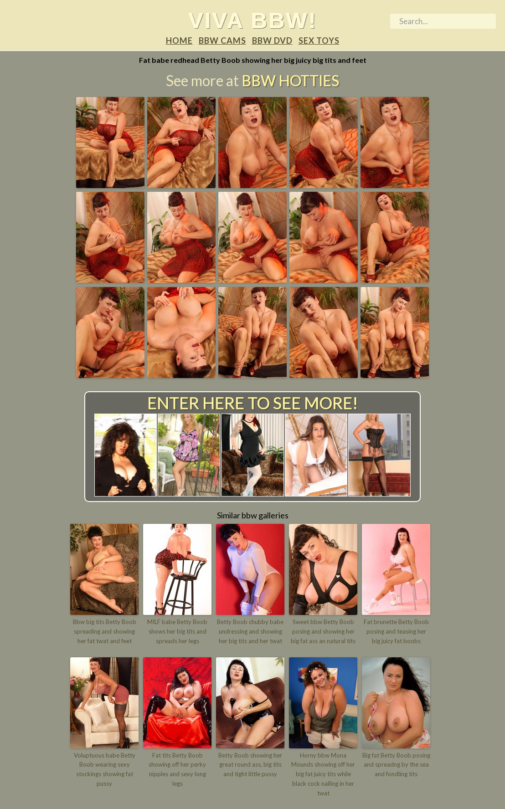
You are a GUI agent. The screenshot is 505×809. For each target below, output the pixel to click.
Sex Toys (319, 41)
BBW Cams (222, 41)
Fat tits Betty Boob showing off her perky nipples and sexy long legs (177, 769)
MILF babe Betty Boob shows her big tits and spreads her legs (177, 631)
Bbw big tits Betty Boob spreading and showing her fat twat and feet (104, 631)
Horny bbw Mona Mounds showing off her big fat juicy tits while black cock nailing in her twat (323, 774)
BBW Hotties (290, 80)
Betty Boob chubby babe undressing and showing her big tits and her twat (250, 631)
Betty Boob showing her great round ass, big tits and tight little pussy (250, 765)
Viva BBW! (252, 20)
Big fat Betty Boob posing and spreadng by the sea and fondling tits (396, 765)
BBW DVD (272, 41)
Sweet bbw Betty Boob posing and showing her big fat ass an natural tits (323, 631)
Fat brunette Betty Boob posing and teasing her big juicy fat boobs (396, 631)
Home (179, 41)
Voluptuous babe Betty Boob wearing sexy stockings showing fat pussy (104, 769)
